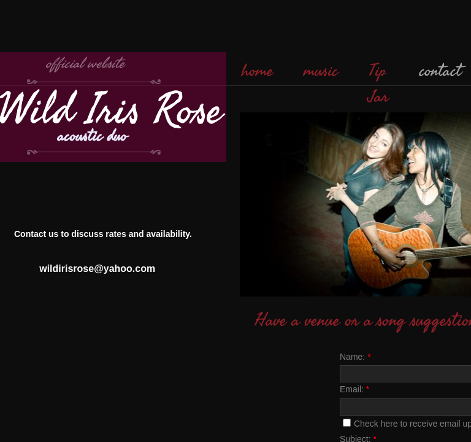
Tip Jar (379, 84)
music (321, 71)
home (257, 71)
